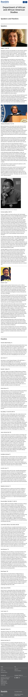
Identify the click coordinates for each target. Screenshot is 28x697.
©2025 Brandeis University (19, 694)
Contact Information (18, 670)
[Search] (26, 2)
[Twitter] (15, 677)
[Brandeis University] (5, 2)
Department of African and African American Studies (14, 10)
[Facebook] (17, 677)
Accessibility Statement (18, 691)
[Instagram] (19, 677)
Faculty (2, 669)
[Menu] (24, 2)
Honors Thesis (3, 670)
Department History (4, 672)
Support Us (16, 669)
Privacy (2, 694)
